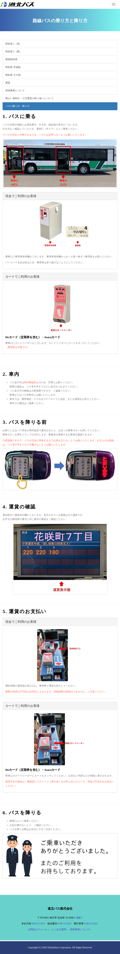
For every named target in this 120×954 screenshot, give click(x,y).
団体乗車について (15, 90)
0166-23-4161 (64, 923)
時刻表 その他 (13, 75)
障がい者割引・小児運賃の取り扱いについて (29, 98)
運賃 (7, 82)
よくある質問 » (59, 929)
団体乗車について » (80, 929)
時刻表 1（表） (13, 43)
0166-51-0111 (38, 923)
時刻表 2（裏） (13, 51)
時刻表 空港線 (13, 67)
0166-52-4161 (91, 923)
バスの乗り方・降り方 (17, 106)
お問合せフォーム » (38, 929)
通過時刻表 (11, 59)
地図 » (79, 917)
